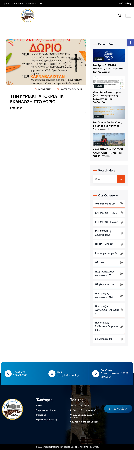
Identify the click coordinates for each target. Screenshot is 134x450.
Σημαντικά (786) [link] (109, 340)
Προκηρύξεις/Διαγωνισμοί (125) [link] (109, 296)
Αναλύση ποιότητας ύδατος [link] (84, 421)
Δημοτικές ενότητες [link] (46, 419)
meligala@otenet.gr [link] (68, 375)
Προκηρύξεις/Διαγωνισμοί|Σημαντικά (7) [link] (109, 311)
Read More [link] (17, 108)
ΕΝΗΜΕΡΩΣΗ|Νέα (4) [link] (109, 223)
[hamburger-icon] (128, 16)
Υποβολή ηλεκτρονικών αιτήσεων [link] (82, 415)
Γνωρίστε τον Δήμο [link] (45, 410)
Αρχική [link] (38, 405)
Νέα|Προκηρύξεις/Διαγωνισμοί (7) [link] (109, 274)
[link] (130, 42)
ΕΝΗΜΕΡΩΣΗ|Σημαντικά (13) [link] (109, 234)
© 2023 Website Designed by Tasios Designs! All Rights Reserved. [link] (67, 446)
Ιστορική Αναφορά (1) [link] (109, 254)
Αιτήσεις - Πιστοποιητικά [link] (83, 410)
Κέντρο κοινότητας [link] (80, 405)
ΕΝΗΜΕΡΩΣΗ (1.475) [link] (109, 213)
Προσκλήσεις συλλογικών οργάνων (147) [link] (109, 327)
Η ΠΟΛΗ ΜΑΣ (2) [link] (109, 245)
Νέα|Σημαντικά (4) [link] (109, 285)
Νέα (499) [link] (109, 263)
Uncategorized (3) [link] (109, 204)
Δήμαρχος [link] (40, 414)
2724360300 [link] (20, 375)
